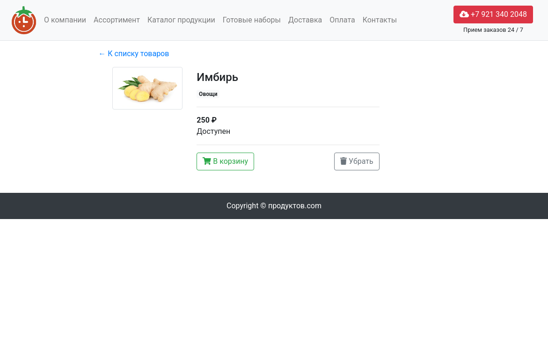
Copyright (274, 205)
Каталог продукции (181, 19)
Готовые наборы (252, 19)
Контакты (380, 19)
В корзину (225, 161)
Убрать (356, 161)
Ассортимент (117, 19)
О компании (65, 19)
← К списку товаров (133, 53)
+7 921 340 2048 (493, 14)
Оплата (342, 19)
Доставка (305, 19)
